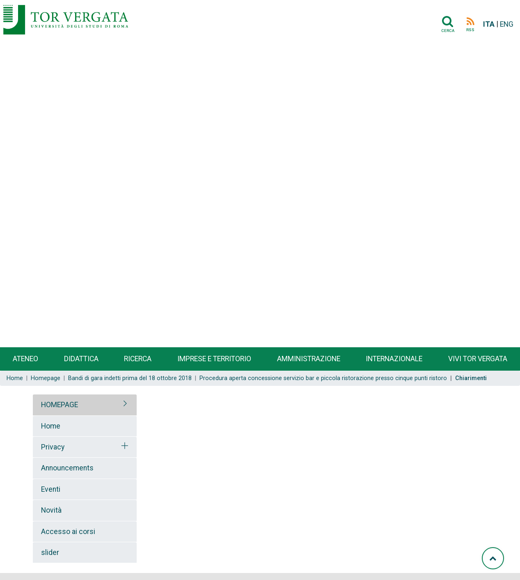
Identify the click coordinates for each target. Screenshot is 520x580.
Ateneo (25, 359)
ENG (506, 24)
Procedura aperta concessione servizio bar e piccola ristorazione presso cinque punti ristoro (323, 378)
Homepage (45, 378)
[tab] (85, 404)
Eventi (50, 489)
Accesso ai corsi (68, 531)
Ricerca (137, 359)
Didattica (81, 359)
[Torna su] (493, 558)
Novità (51, 510)
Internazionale (394, 359)
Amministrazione (308, 359)
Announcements (67, 468)
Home (15, 378)
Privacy (52, 447)
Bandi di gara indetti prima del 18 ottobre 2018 (130, 378)
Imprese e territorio (214, 359)
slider (50, 552)
